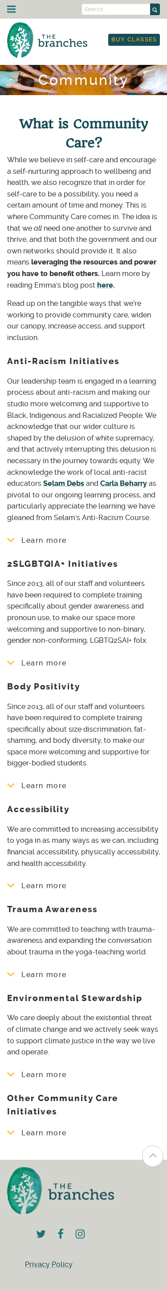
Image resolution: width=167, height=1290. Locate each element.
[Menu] (11, 9)
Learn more (37, 541)
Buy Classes (134, 39)
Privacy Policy (49, 1264)
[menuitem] (134, 40)
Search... (95, 9)
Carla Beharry (123, 483)
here (105, 285)
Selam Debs (63, 483)
